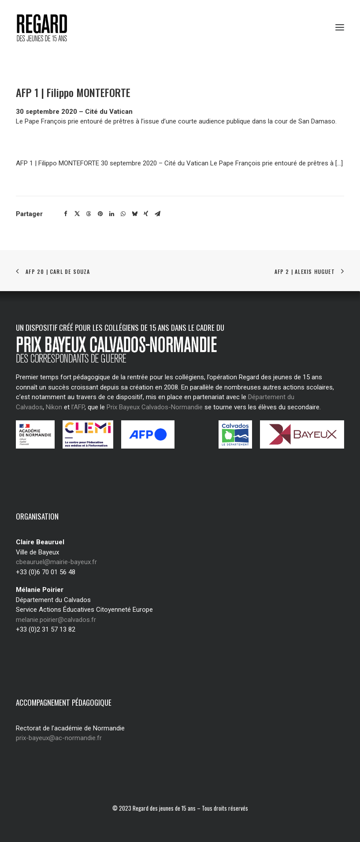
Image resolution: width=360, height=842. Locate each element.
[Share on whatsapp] (123, 214)
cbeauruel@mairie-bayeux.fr (56, 562)
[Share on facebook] (65, 214)
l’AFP (78, 407)
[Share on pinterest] (100, 214)
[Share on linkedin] (111, 214)
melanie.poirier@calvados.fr (56, 620)
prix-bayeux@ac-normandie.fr (59, 738)
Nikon (54, 407)
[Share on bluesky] (134, 214)
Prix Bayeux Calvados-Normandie (155, 407)
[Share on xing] (146, 214)
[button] (339, 27)
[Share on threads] (88, 214)
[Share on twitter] (77, 214)
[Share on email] (157, 214)
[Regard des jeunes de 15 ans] (50, 27)
